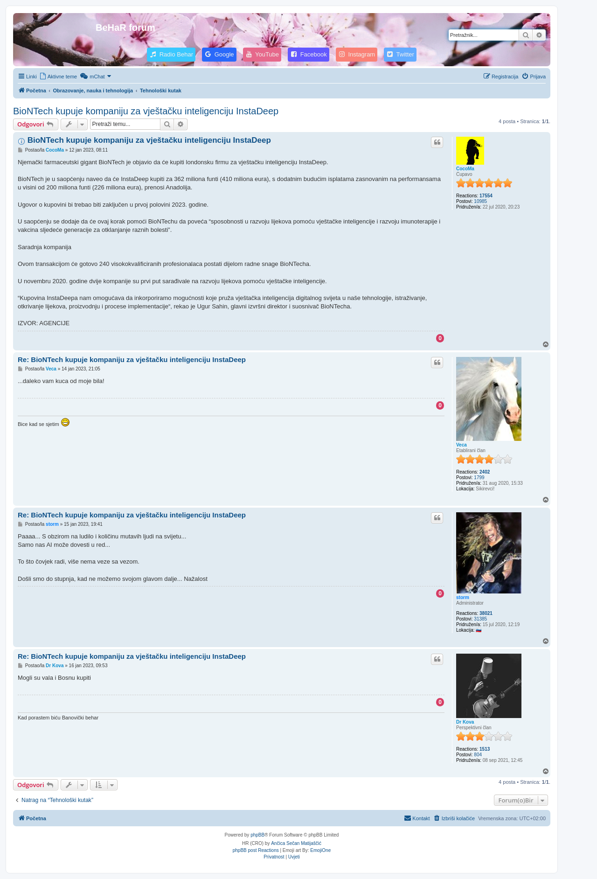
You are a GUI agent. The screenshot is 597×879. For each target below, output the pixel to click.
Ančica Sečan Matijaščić (296, 843)
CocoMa (465, 168)
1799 (479, 477)
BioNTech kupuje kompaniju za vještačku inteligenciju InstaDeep (145, 111)
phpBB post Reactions (256, 850)
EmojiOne (320, 850)
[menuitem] (58, 76)
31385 (480, 618)
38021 (486, 613)
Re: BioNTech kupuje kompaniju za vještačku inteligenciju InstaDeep (132, 359)
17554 (486, 195)
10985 (480, 201)
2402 (484, 471)
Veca (461, 444)
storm (462, 597)
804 (478, 754)
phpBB (257, 834)
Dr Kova (465, 722)
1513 (484, 749)
